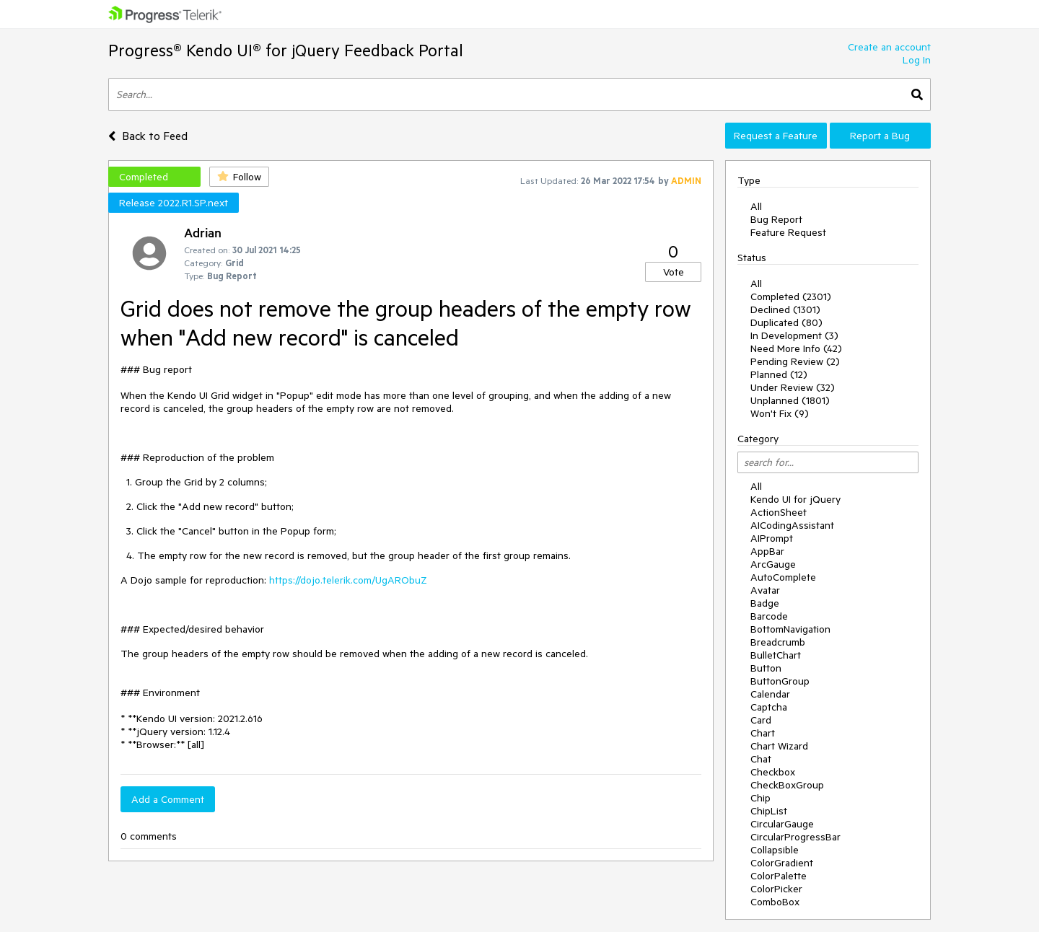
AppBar (767, 551)
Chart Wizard (779, 745)
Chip (760, 797)
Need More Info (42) (796, 348)
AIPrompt (771, 538)
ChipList (768, 810)
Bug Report (776, 219)
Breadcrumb (777, 642)
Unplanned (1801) (790, 400)
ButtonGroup (780, 680)
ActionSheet (778, 512)
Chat (760, 758)
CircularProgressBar (795, 836)
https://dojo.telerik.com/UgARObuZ (348, 579)
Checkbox (772, 771)
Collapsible (774, 849)
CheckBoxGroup (787, 784)
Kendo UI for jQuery (795, 499)
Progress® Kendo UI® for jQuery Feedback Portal (285, 50)
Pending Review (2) (795, 361)
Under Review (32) (792, 387)
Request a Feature (775, 135)
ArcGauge (773, 564)
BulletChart (775, 655)
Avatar (765, 590)
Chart (762, 732)
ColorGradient (781, 862)
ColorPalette (778, 875)
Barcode (769, 616)
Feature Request (788, 232)
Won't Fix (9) (779, 413)
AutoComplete (783, 577)
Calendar (770, 693)
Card (760, 719)
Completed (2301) (790, 296)
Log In (917, 59)
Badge (764, 603)
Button (765, 667)
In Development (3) (794, 335)
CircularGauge (782, 823)
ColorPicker (776, 888)
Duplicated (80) (786, 322)
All (756, 206)
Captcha (768, 706)
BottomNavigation (790, 629)
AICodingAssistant (792, 525)
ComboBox (774, 901)
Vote (673, 271)
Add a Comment (167, 799)
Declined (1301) (785, 309)
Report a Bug (880, 135)
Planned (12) (778, 374)
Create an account (889, 46)
